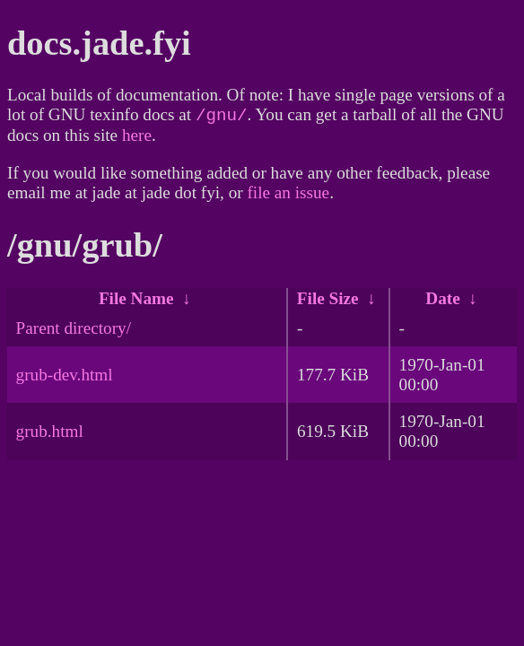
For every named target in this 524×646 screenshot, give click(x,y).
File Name (136, 301)
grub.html (49, 434)
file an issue (288, 196)
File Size (328, 301)
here (137, 138)
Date (442, 301)
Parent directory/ (73, 331)
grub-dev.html (64, 378)
